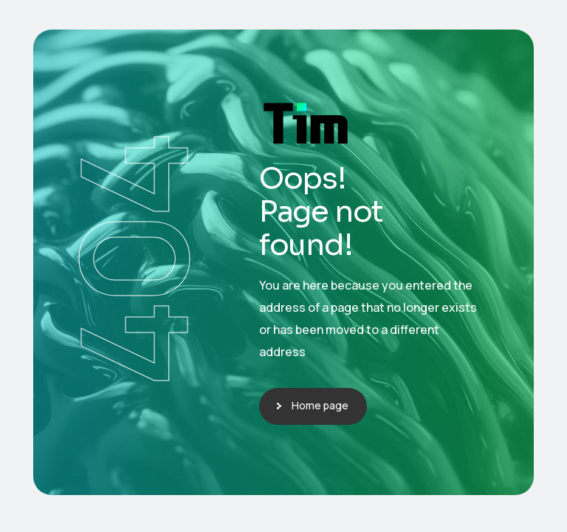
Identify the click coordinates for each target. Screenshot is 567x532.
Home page (320, 405)
